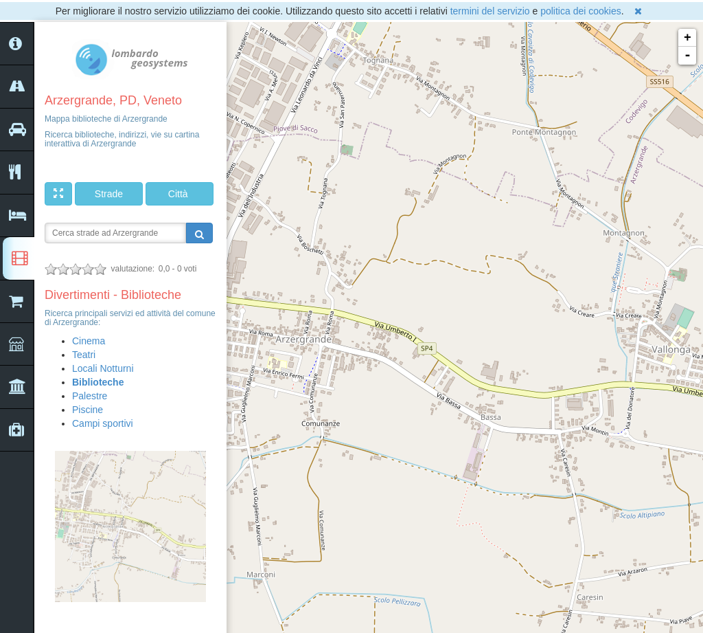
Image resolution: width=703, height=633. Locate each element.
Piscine (87, 409)
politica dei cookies (580, 10)
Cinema (88, 340)
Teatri (83, 354)
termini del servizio (490, 10)
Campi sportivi (102, 423)
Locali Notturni (103, 368)
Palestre (89, 395)
